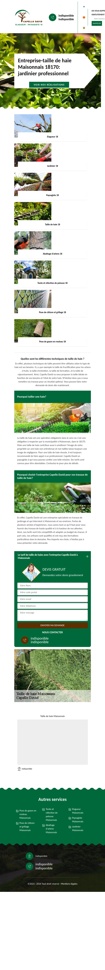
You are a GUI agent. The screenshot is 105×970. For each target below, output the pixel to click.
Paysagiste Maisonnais (77, 819)
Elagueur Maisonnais (77, 811)
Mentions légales (69, 883)
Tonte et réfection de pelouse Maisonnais (52, 814)
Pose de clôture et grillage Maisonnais (27, 827)
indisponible (66, 15)
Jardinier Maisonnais (77, 828)
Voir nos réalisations (49, 84)
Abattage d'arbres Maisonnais (51, 829)
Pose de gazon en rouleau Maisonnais (28, 814)
